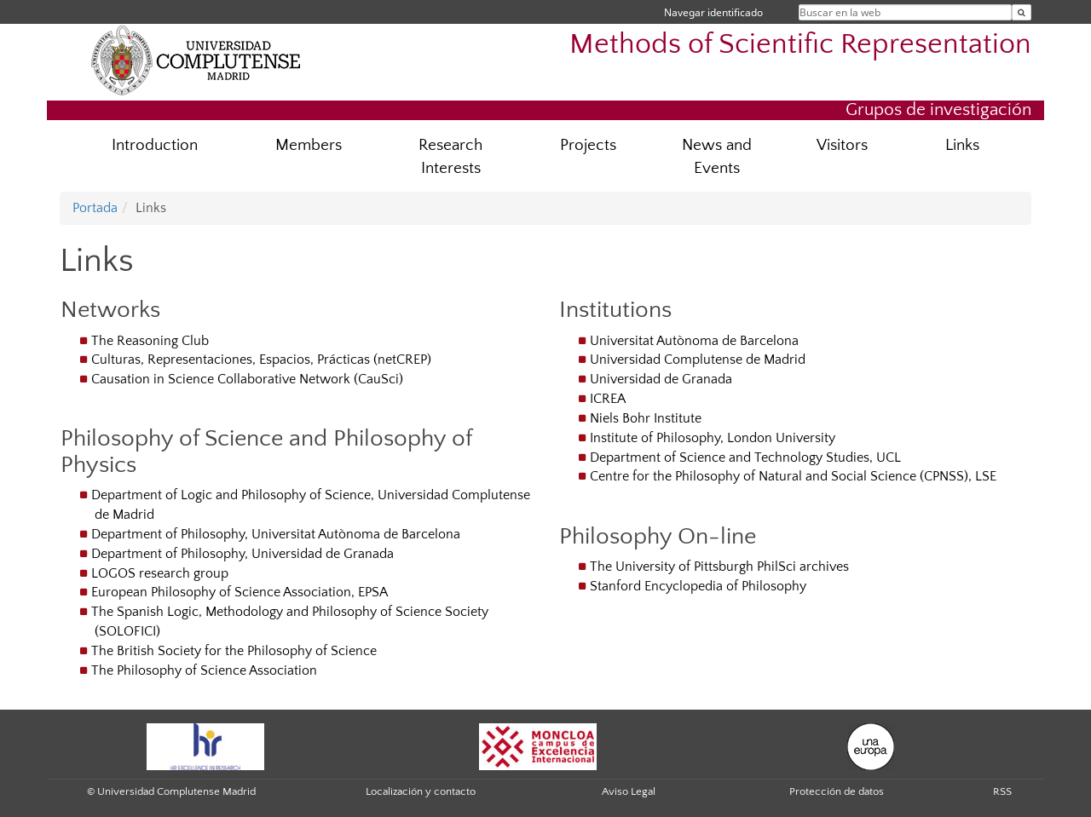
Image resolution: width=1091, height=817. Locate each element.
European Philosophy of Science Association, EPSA (239, 592)
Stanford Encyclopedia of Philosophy (698, 586)
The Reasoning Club (150, 340)
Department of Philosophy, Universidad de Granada (242, 553)
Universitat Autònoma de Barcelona (694, 340)
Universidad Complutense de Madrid (697, 359)
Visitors (842, 145)
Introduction (155, 145)
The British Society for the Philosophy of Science (234, 651)
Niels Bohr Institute (645, 418)
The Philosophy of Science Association (204, 670)
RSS (1002, 791)
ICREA (608, 398)
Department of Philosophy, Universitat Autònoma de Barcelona (275, 534)
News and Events (717, 156)
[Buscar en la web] (1021, 12)
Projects (588, 145)
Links (962, 145)
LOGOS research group (159, 573)
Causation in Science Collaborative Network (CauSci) (247, 379)
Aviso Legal (628, 791)
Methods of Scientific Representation (800, 44)
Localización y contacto (421, 791)
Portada (95, 208)
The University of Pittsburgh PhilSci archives (719, 566)
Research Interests (450, 156)
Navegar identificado (713, 12)
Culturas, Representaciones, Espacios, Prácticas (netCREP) (261, 359)
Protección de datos (836, 791)
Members (308, 145)
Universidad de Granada (661, 379)
